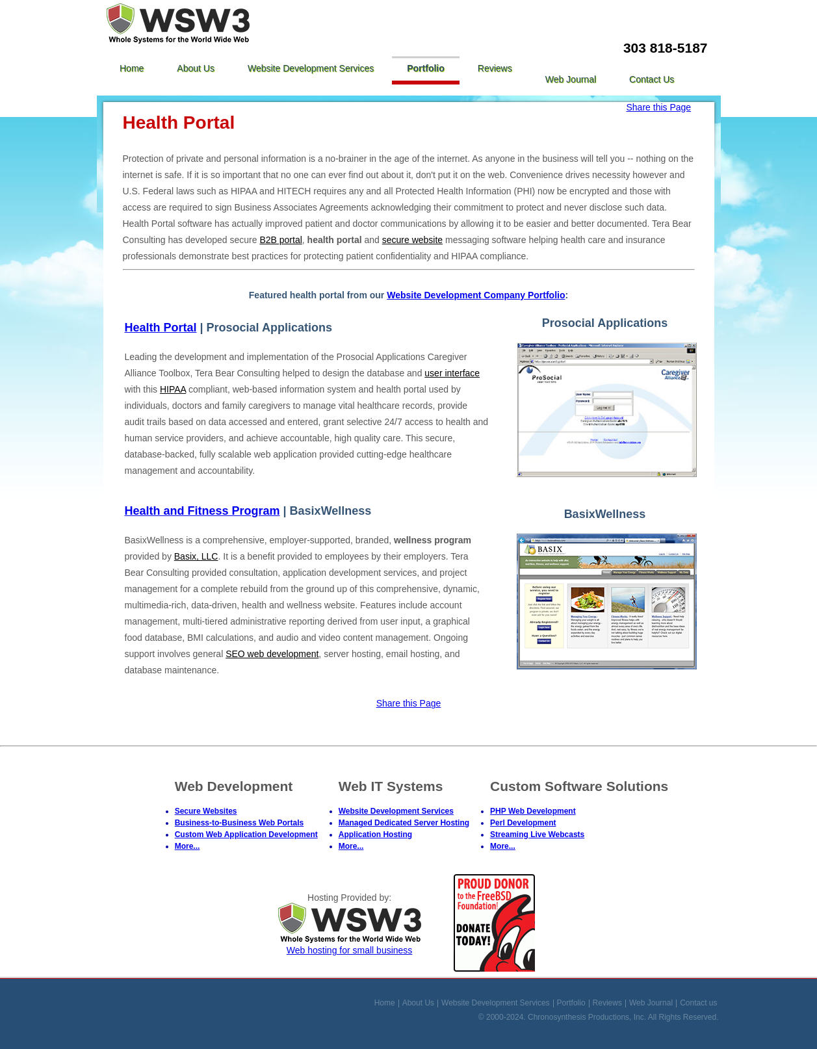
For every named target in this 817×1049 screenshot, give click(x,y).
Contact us (651, 79)
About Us (195, 68)
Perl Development (523, 822)
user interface (452, 373)
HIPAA (173, 389)
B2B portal (280, 240)
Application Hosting (375, 834)
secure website (412, 240)
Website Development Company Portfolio (476, 295)
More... (187, 846)
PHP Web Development (533, 811)
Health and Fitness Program (202, 510)
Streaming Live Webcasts (537, 834)
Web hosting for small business (349, 945)
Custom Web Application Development (246, 834)
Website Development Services (311, 68)
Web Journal (570, 79)
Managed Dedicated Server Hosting (404, 822)
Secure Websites (206, 811)
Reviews (495, 68)
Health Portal (161, 327)
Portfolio (426, 68)
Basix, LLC (196, 556)
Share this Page (659, 107)
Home (132, 68)
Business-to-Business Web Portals (239, 822)
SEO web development (272, 654)
